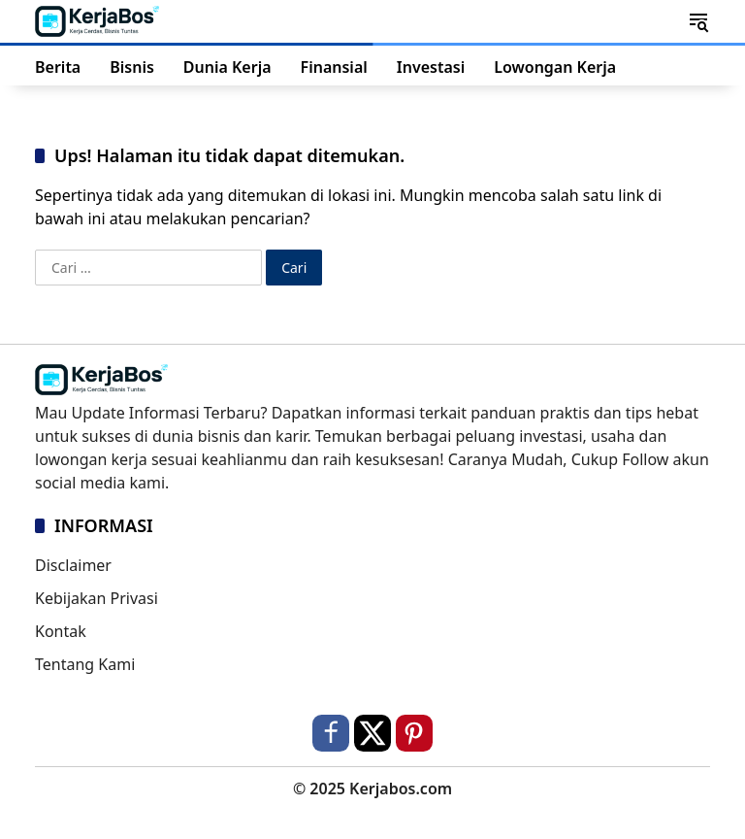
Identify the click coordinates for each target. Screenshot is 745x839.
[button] (698, 21)
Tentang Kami (85, 664)
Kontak (60, 631)
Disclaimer (73, 565)
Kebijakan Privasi (96, 598)
